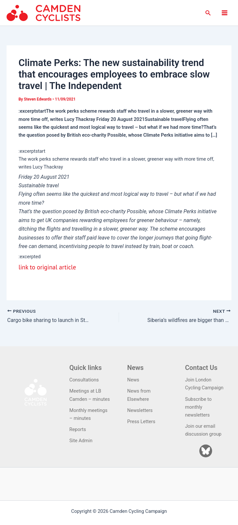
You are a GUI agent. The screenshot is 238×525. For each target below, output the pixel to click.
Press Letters (141, 421)
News (133, 380)
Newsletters (140, 410)
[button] (208, 13)
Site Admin (80, 441)
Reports (77, 429)
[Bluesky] (205, 451)
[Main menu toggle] (224, 13)
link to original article (47, 267)
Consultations (84, 380)
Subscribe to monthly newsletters (198, 407)
